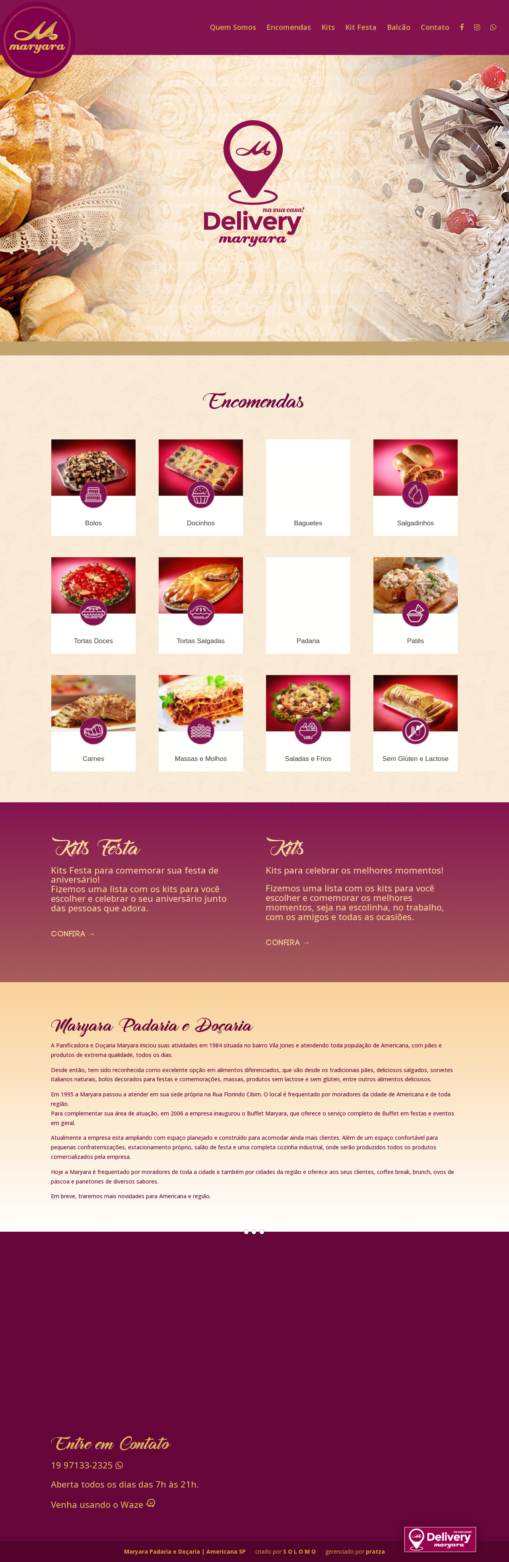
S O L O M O (300, 1551)
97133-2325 (87, 1465)
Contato (435, 28)
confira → (73, 935)
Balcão (398, 28)
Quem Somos (233, 28)
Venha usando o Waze (103, 1504)
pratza (375, 1551)
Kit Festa (361, 28)
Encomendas (288, 28)
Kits (328, 28)
